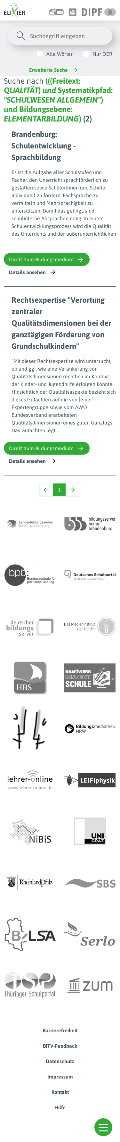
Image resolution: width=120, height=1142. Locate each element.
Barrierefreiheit (60, 1030)
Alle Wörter (59, 54)
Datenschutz (60, 1061)
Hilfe (60, 1107)
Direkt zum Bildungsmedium (46, 259)
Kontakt (60, 1092)
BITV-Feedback (60, 1046)
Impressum (60, 1076)
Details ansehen (33, 272)
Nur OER (102, 54)
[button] (103, 1127)
